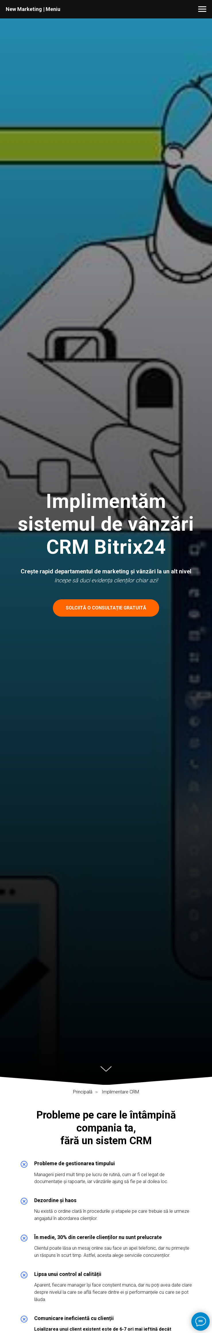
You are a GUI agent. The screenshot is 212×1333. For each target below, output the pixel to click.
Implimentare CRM (120, 1092)
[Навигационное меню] (202, 9)
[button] (106, 608)
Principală (82, 1092)
